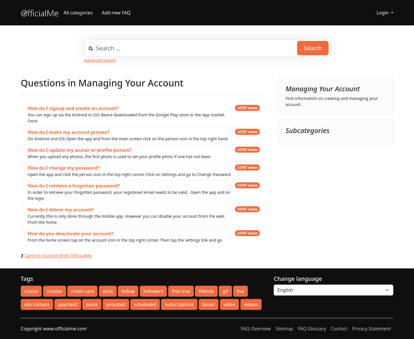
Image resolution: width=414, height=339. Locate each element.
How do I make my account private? (69, 132)
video (229, 304)
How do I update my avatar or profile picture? (80, 150)
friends (206, 291)
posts (92, 304)
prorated (115, 304)
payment (67, 304)
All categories (78, 13)
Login (383, 13)
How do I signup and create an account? (73, 108)
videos (251, 304)
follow (128, 291)
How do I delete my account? (60, 210)
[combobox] (207, 48)
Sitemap (284, 328)
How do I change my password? (63, 168)
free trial (181, 291)
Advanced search (100, 60)
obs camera (36, 304)
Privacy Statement (371, 328)
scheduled (145, 304)
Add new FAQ (116, 13)
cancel (31, 291)
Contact (339, 328)
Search (313, 48)
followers (153, 291)
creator (54, 291)
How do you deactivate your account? (71, 233)
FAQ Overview (256, 328)
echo (108, 291)
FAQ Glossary (312, 328)
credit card (82, 291)
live (240, 291)
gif (225, 291)
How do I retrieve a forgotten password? (74, 186)
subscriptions (179, 304)
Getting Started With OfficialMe (58, 256)
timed (208, 304)
